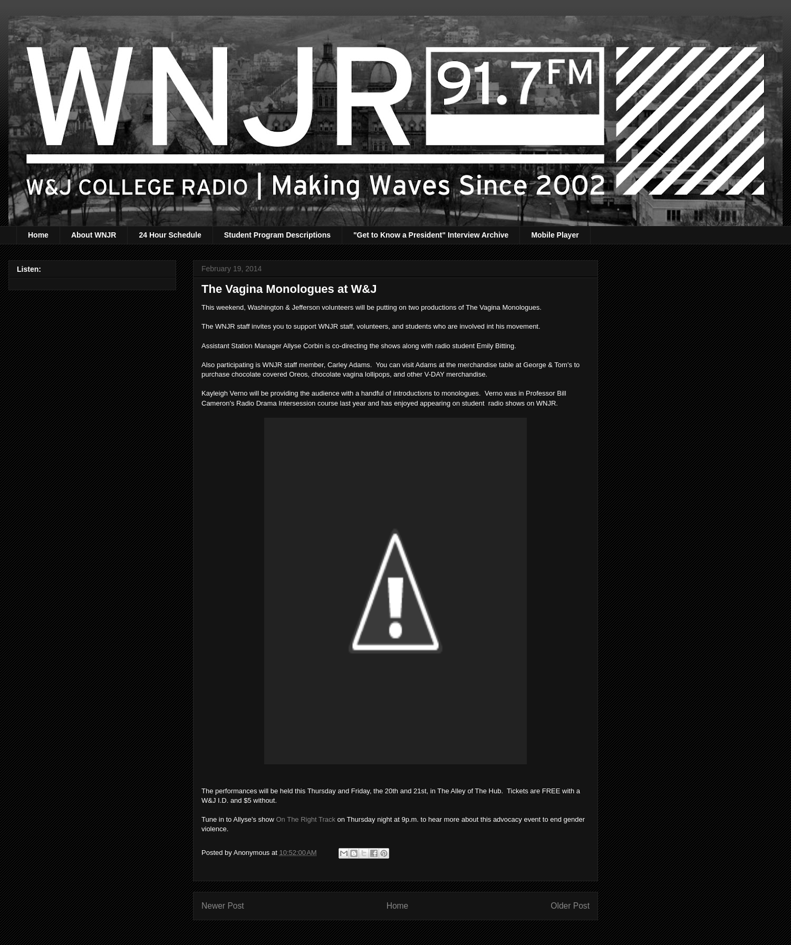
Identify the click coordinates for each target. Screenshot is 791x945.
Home (38, 235)
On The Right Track (306, 819)
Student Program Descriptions (277, 235)
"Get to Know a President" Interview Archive (430, 235)
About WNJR (94, 235)
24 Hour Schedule (170, 235)
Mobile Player (554, 235)
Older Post (570, 905)
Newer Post (222, 905)
